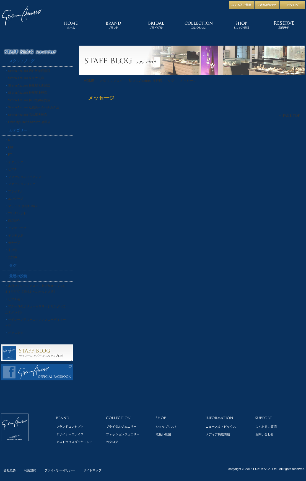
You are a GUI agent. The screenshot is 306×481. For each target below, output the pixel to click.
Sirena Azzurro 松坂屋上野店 (27, 92)
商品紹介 (14, 220)
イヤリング (15, 162)
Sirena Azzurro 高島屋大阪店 (27, 114)
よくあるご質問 (266, 426)
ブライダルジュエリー (121, 426)
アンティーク (17, 227)
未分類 (12, 250)
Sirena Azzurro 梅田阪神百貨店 (29, 100)
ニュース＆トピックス (221, 426)
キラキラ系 (15, 235)
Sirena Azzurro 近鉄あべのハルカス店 (33, 107)
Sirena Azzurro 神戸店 (145, 81)
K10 (11, 140)
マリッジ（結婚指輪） (23, 206)
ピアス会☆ (15, 299)
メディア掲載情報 (218, 434)
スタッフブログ (111, 81)
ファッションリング (21, 183)
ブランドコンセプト (70, 426)
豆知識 (12, 257)
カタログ (112, 441)
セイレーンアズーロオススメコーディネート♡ (35, 322)
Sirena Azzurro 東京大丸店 (26, 78)
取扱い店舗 (163, 434)
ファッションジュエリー (122, 434)
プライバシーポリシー (60, 470)
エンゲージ (15, 198)
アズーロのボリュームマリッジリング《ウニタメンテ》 (35, 309)
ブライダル (15, 191)
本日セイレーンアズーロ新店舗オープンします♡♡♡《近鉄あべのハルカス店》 (35, 289)
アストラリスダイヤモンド (74, 441)
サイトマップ (92, 470)
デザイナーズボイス (70, 434)
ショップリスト (166, 426)
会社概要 (10, 470)
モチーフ (14, 242)
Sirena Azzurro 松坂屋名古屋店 (29, 85)
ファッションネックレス (25, 176)
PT (10, 154)
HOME (89, 81)
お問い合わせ (264, 434)
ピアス (12, 169)
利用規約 (30, 470)
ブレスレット (17, 213)
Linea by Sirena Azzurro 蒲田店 (29, 122)
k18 (10, 147)
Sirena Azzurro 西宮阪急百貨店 (29, 70)
